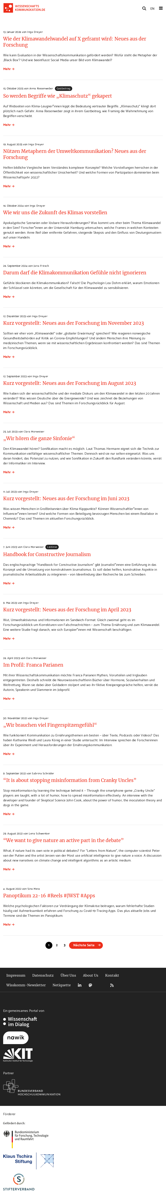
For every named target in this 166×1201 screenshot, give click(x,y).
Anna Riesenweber (41, 88)
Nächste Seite (83, 945)
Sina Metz (33, 888)
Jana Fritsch (41, 265)
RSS (112, 985)
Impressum (15, 975)
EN (152, 8)
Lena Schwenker (39, 833)
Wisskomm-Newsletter (26, 985)
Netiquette (62, 985)
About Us (90, 975)
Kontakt (112, 975)
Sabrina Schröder (43, 773)
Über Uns (68, 975)
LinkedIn (80, 985)
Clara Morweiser (34, 431)
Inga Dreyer (35, 31)
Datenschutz (43, 975)
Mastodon (90, 985)
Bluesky (101, 985)
